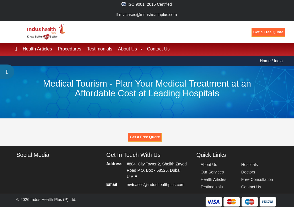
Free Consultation (257, 178)
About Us (127, 48)
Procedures (69, 48)
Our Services (212, 171)
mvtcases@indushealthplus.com (147, 14)
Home (266, 60)
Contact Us (158, 48)
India (278, 60)
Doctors (248, 171)
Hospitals (249, 163)
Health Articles (37, 48)
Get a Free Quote (268, 32)
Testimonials (99, 48)
